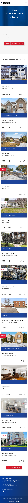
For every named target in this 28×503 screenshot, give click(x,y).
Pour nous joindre (17, 43)
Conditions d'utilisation (15, 498)
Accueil (7, 43)
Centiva (17, 501)
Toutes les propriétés (14, 467)
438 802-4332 (8, 484)
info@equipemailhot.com (11, 485)
